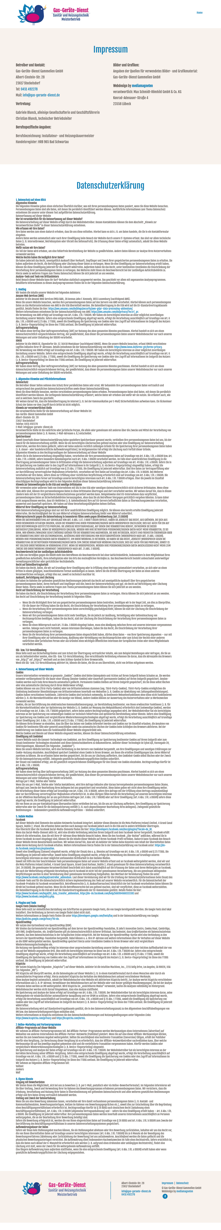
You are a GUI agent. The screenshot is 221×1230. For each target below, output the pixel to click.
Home (202, 17)
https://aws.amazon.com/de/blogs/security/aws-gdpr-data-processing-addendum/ (90, 316)
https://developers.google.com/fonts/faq (92, 923)
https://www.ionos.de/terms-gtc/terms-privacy (138, 354)
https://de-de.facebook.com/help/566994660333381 (107, 900)
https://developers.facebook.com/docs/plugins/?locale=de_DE (121, 836)
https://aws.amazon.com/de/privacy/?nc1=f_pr (114, 319)
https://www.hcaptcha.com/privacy (33, 1025)
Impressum (167, 1190)
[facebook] (165, 1203)
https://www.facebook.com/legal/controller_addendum (43, 884)
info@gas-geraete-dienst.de (41, 102)
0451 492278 (29, 96)
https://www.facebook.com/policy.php (35, 904)
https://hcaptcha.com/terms (70, 1025)
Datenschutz (182, 1190)
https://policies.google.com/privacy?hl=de (37, 926)
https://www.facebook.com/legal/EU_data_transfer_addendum (47, 900)
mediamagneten (142, 93)
